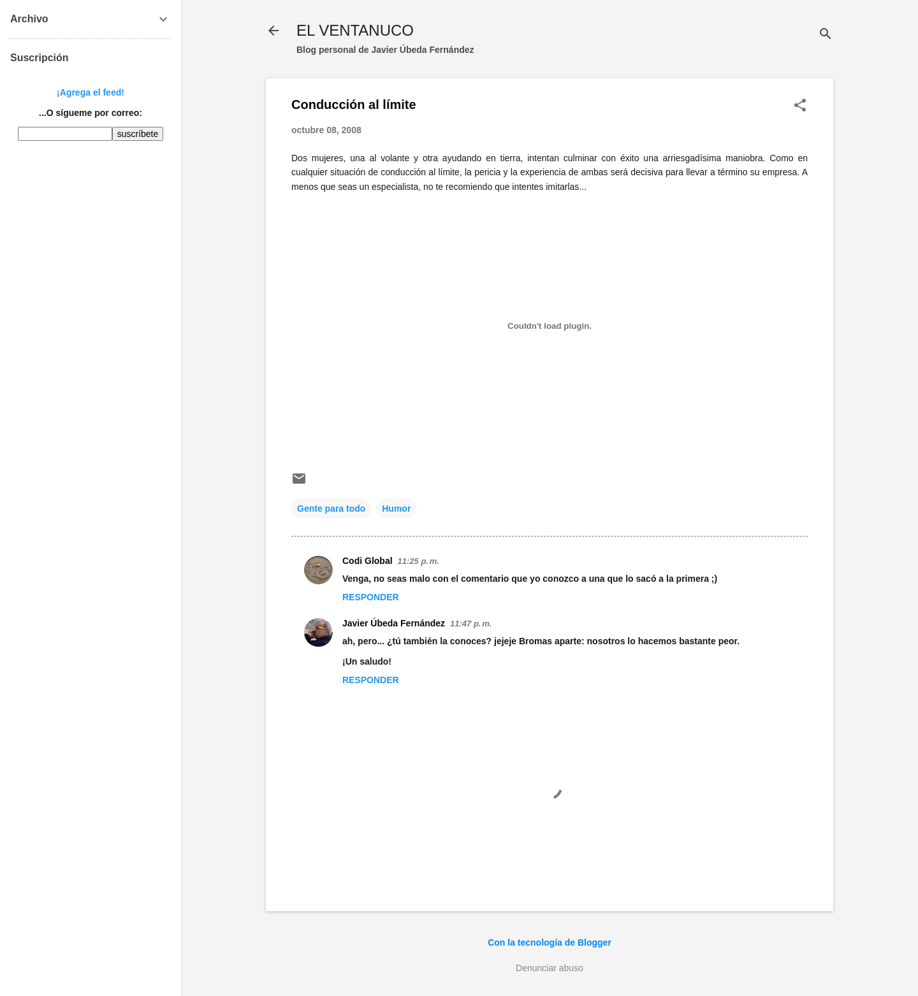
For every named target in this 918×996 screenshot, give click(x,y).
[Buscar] (825, 34)
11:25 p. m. (418, 561)
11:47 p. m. (471, 623)
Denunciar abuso (549, 968)
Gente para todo (331, 508)
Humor (396, 508)
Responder (370, 597)
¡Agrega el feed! (90, 92)
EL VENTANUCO (355, 30)
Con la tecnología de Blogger (549, 942)
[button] (800, 106)
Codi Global (367, 561)
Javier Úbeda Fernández (393, 623)
